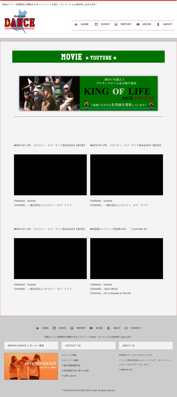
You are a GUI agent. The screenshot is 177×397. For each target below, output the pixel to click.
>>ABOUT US (125, 370)
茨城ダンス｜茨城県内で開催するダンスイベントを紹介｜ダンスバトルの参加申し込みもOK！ (88, 337)
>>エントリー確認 (70, 360)
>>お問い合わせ (69, 376)
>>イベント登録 (69, 355)
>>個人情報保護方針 (71, 365)
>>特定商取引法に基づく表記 (75, 370)
